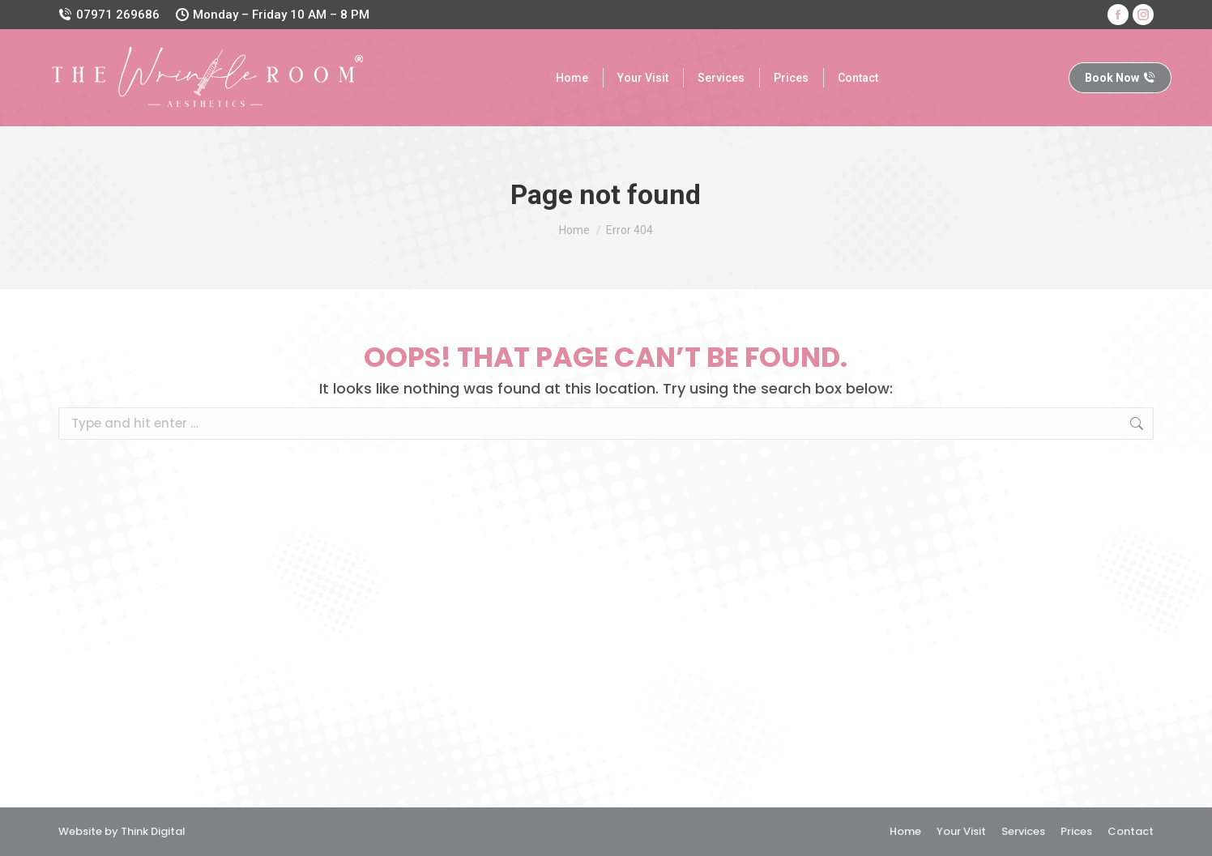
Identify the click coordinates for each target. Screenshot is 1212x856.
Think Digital (153, 831)
